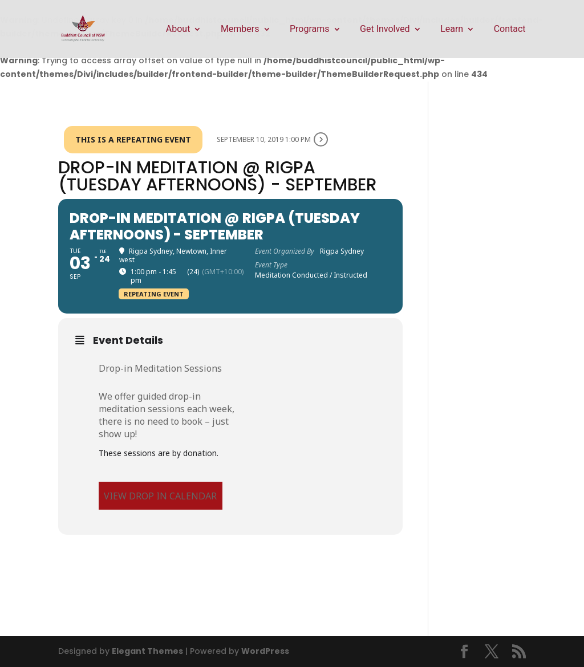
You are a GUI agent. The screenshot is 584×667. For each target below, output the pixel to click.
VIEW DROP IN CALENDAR (160, 496)
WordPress (265, 651)
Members (240, 29)
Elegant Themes (147, 651)
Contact (510, 29)
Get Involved (385, 29)
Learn (451, 29)
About (178, 29)
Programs (310, 29)
